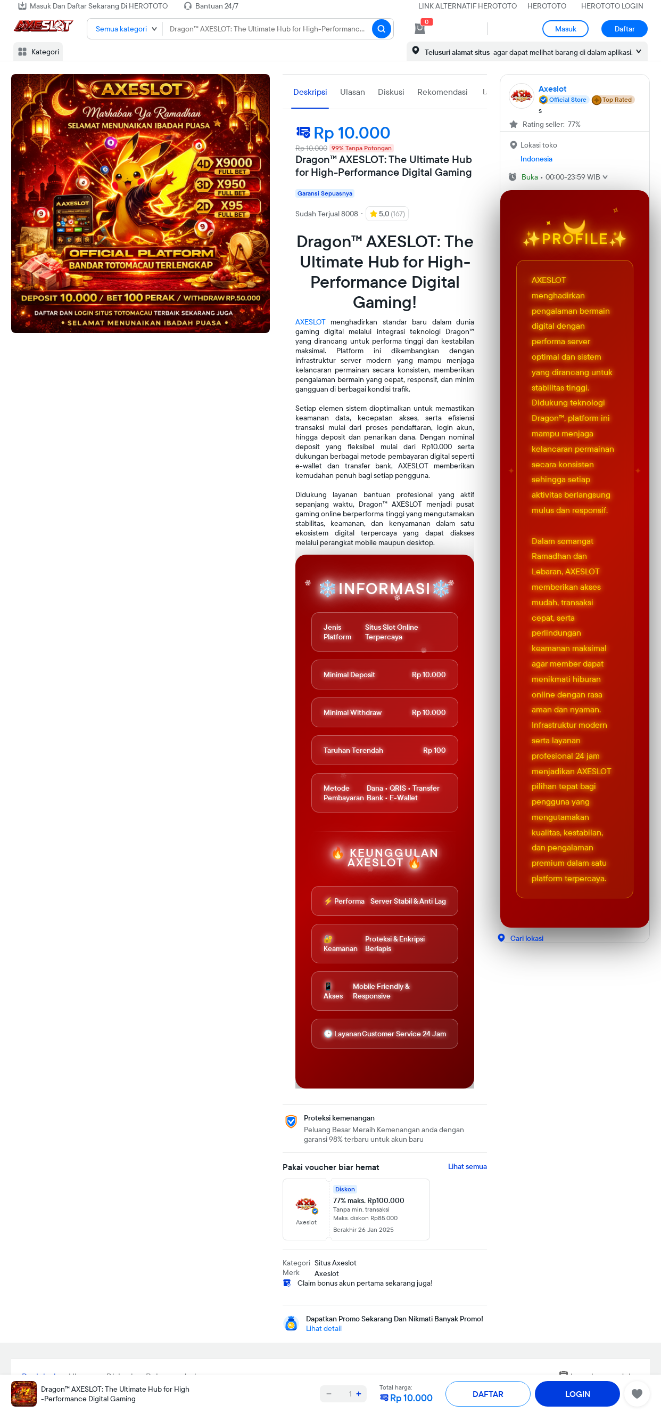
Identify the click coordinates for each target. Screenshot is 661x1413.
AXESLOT (310, 322)
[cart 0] (420, 28)
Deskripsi (310, 91)
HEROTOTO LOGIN (612, 6)
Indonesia (536, 159)
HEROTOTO (546, 6)
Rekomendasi (442, 91)
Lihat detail (324, 1328)
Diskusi (391, 91)
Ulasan (352, 91)
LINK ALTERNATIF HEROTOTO (467, 6)
